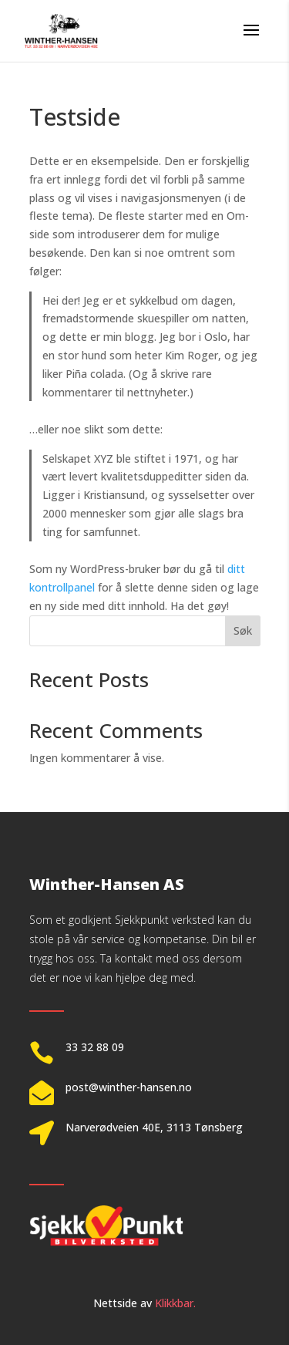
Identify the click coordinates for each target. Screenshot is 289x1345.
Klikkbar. (175, 1303)
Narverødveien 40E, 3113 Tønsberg (154, 1127)
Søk (243, 630)
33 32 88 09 (95, 1047)
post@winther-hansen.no (129, 1087)
